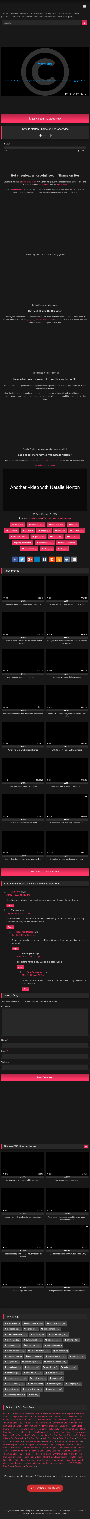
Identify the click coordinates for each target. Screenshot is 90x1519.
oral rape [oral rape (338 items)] (70, 1367)
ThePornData (31, 1435)
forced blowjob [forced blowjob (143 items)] (15, 1351)
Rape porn (17, 524)
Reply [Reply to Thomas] (10, 927)
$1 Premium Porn (43, 1420)
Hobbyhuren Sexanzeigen (55, 1457)
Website (5, 1062)
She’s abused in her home (44, 465)
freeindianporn (74, 1441)
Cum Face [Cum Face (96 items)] (13, 1340)
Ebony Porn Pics (10, 1429)
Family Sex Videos (18, 1451)
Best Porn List (27, 1460)
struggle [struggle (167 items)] (13, 1389)
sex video (41, 1429)
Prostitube (30, 1466)
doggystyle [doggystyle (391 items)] (33, 1345)
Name (4, 1040)
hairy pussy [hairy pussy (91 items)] (35, 1356)
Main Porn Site (49, 1438)
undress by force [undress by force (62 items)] (16, 1395)
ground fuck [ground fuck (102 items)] (14, 1356)
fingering (60, 530)
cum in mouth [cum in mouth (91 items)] (33, 1340)
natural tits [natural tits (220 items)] (14, 1367)
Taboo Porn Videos (32, 1457)
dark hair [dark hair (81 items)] (72, 1340)
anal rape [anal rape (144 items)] (13, 1323)
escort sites (31, 1463)
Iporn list (43, 1435)
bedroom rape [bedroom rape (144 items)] (34, 1323)
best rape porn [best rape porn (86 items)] (57, 1323)
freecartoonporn (27, 1444)
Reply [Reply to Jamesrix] (10, 905)
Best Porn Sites (74, 1444)
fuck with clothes (19, 537)
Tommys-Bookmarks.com (21, 1416)
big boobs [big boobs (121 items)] (13, 1329)
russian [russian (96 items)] (57, 1378)
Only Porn (80, 1435)
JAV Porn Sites (60, 1423)
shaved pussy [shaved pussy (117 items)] (15, 1384)
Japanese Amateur (33, 1441)
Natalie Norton (43, 185)
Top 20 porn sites (42, 1432)
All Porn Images (49, 1448)
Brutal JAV (64, 1426)
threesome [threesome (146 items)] (55, 1389)
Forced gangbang (70, 1429)
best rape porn (56, 524)
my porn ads (61, 1463)
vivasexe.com (75, 1416)
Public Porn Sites (43, 1423)
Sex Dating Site (36, 1451)
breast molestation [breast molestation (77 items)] (16, 1334)
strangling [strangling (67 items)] (74, 1384)
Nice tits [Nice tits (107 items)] (51, 1367)
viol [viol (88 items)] (34, 1395)
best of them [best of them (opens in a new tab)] (62, 185)
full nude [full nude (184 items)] (62, 1351)
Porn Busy (8, 1466)
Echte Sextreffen (53, 1451)
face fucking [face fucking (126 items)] (54, 1345)
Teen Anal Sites (10, 1423)
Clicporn (70, 1413)
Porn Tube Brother (55, 1413)
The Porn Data (56, 1435)
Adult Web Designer (48, 1426)
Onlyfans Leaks (28, 1429)
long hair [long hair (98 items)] (12, 1362)
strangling (47, 549)
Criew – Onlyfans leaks (13, 1438)
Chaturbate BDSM (43, 1416)
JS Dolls (69, 1435)
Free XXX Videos (25, 1420)
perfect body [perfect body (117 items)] (33, 1373)
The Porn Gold (33, 1438)
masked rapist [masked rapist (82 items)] (32, 1362)
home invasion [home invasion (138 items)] (56, 1356)
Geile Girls (14, 1460)
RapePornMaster (24, 932)
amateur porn (58, 1460)
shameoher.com (44, 543)
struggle (62, 549)
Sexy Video (77, 1426)
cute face (28, 530)
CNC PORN (75, 1463)
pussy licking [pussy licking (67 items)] (55, 1373)
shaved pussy (29, 549)
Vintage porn (9, 1420)
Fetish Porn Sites (66, 1438)
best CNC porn (36, 524)
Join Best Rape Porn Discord (45, 1488)
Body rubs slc (77, 1420)
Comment (5, 1006)
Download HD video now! (45, 118)
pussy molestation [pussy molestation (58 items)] (16, 1378)
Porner (26, 1448)
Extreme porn (60, 1416)
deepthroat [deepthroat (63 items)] (13, 1345)
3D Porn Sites (26, 1423)
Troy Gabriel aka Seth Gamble (57, 518)
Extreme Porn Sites (61, 1432)
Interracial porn (58, 1444)
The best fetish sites (23, 1432)
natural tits (72, 537)
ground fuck (38, 537)
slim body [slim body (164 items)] (36, 1384)
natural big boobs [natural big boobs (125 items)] (56, 1362)
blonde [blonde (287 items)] (32, 1329)
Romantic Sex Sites (12, 1426)
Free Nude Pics (61, 1420)
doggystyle (44, 530)
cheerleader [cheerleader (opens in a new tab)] (17, 189)
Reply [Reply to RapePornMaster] (15, 949)
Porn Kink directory (67, 1448)
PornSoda (15, 1448)
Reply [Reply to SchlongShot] (20, 967)
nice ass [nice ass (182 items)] (33, 1367)
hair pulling (56, 537)
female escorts (17, 1463)
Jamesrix (15, 892)
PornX (6, 1448)
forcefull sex (76, 530)
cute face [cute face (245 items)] (54, 1340)
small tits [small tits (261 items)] (55, 1384)
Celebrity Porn (75, 1423)
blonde (73, 524)
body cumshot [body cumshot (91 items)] (51, 1329)
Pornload (35, 1448)
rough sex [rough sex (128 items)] (39, 1378)
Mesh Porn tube (37, 1413)
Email (4, 1051)
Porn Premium (30, 1426)
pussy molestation (22, 543)
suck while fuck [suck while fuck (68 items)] (33, 1389)
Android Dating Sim (72, 1451)
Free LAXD (49, 1441)
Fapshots (19, 1466)
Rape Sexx (17, 1435)
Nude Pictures (43, 1460)
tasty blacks (54, 1429)
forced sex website (28, 182)
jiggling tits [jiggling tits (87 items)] (78, 1356)
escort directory (46, 1463)
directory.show (21, 1413)
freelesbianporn (10, 1444)
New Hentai (16, 1441)
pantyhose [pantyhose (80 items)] (13, 1373)
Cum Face (11, 530)
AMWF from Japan (51, 461)
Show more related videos (45, 871)
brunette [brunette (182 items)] (38, 1334)
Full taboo (7, 1413)
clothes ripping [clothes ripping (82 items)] (59, 1334)
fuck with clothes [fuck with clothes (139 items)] (40, 1351)
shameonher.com (66, 543)
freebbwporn (42, 1444)
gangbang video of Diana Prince (40, 320)
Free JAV (61, 1441)
